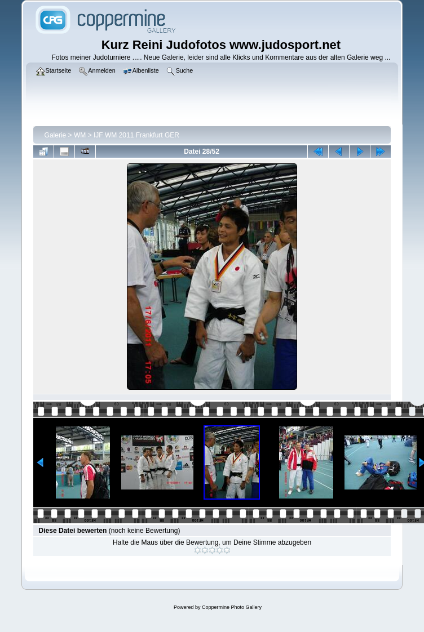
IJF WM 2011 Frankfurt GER (136, 135)
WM (80, 135)
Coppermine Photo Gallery (232, 607)
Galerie (56, 135)
